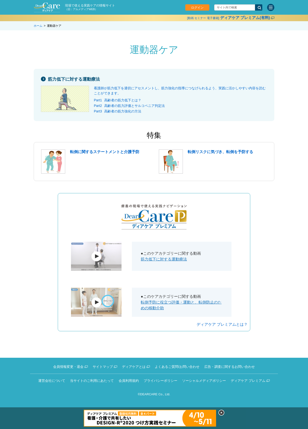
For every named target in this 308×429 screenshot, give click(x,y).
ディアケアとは (134, 366)
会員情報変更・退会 (68, 366)
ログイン (197, 7)
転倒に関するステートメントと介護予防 (104, 152)
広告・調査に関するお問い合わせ (229, 366)
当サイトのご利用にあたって (92, 380)
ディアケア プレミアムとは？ (222, 324)
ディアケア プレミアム (248, 380)
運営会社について (51, 380)
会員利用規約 (129, 380)
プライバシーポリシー (160, 380)
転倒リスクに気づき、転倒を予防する (220, 152)
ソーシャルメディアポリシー (204, 380)
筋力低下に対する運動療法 (74, 79)
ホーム (38, 25)
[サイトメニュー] (270, 7)
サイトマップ (103, 366)
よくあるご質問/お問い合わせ (177, 366)
